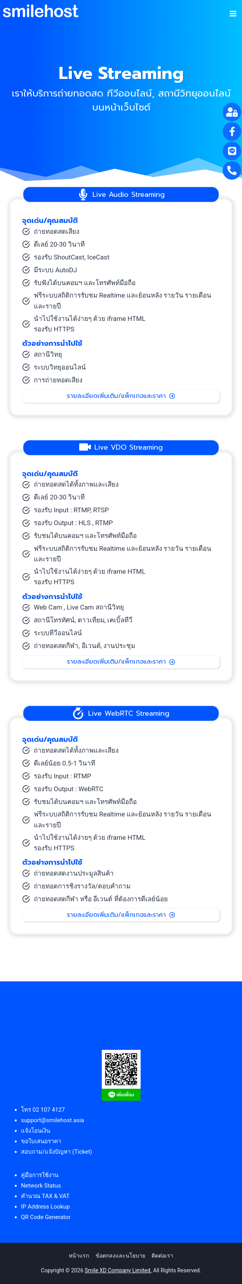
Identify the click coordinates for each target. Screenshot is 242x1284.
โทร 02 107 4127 (43, 1109)
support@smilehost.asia (52, 1120)
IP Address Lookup (45, 1206)
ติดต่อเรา (162, 1255)
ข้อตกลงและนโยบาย (120, 1255)
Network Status (41, 1185)
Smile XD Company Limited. (118, 1270)
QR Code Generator (46, 1217)
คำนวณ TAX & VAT (45, 1196)
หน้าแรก (79, 1255)
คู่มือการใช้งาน (39, 1175)
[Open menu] (233, 11)
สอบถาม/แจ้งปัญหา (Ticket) (56, 1151)
